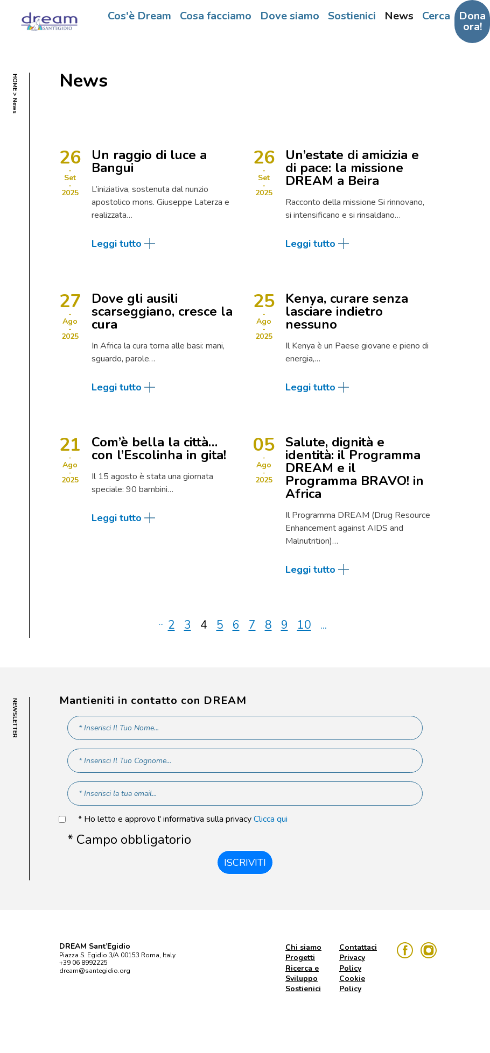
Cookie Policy (352, 983)
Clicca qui (271, 819)
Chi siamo (303, 947)
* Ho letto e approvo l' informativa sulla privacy (183, 819)
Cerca (436, 16)
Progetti (300, 957)
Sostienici (352, 16)
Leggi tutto (117, 243)
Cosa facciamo (215, 16)
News (399, 16)
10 (304, 625)
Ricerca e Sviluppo (302, 973)
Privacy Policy (352, 962)
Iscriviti (245, 862)
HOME (15, 82)
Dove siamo (289, 16)
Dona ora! (472, 21)
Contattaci (358, 947)
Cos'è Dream (139, 16)
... (161, 622)
